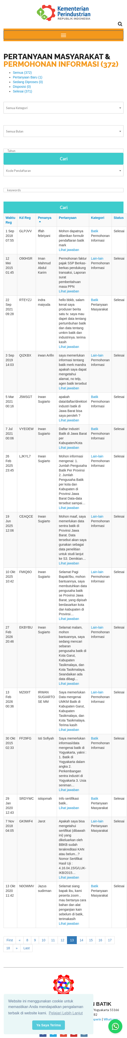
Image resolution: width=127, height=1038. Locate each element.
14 (81, 940)
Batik (94, 231)
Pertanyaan (67, 218)
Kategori (97, 218)
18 (8, 948)
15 (91, 940)
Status (119, 218)
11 (53, 940)
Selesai (22, 91)
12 (62, 940)
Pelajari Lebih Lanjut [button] (66, 1013)
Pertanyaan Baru (27, 77)
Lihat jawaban (69, 250)
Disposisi (22, 86)
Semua (22, 72)
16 (100, 940)
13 (72, 940)
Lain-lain (97, 258)
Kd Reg (25, 218)
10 (44, 940)
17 (110, 940)
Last (26, 948)
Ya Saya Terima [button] (48, 1025)
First (10, 940)
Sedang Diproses (28, 82)
